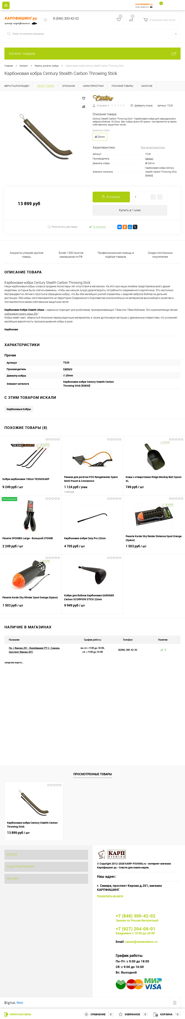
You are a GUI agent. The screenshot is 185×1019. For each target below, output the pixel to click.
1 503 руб (154, 549)
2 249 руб (30, 549)
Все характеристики (153, 147)
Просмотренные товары (92, 774)
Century (149, 158)
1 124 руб (92, 489)
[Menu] (6, 5)
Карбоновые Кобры (19, 409)
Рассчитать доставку (62, 227)
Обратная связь (17, 1014)
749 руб (154, 489)
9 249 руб (30, 489)
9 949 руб (92, 608)
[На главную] (144, 5)
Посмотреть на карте (110, 896)
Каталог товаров (92, 54)
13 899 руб (18, 833)
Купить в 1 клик (130, 210)
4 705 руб (92, 549)
